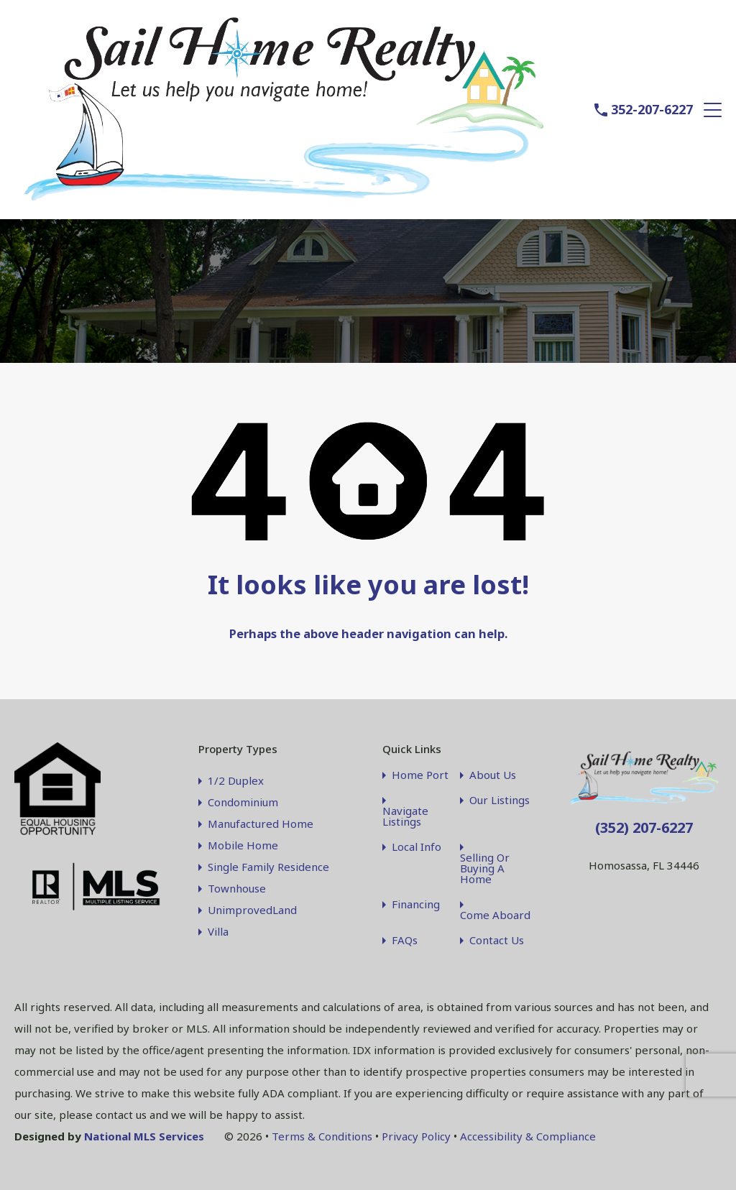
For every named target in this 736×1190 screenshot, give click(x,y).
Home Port (420, 775)
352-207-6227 (652, 110)
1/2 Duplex (236, 780)
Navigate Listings (405, 816)
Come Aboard (495, 915)
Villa (218, 931)
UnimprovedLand (252, 910)
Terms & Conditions (322, 1136)
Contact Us (496, 940)
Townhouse (237, 888)
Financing (416, 904)
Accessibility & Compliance (528, 1136)
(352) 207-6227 (644, 827)
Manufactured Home (260, 823)
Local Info (416, 846)
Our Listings (499, 800)
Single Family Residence (268, 866)
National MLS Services (144, 1136)
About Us (492, 775)
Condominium (243, 802)
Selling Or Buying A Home (485, 868)
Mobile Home (243, 845)
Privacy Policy (416, 1136)
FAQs (405, 940)
